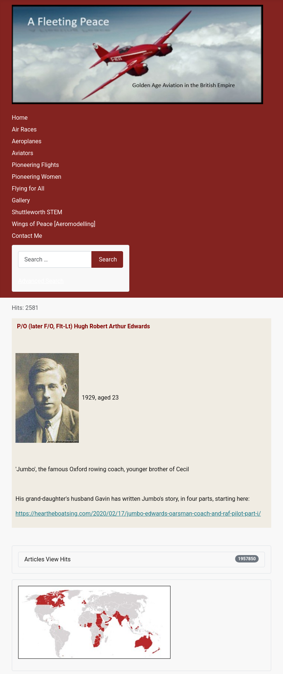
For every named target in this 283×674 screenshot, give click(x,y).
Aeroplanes (26, 141)
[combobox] (55, 259)
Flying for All (28, 188)
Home (20, 117)
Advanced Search (41, 280)
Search (108, 259)
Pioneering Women (36, 176)
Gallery (21, 200)
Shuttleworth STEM (37, 212)
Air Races (24, 129)
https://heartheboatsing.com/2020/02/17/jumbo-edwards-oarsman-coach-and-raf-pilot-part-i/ (138, 513)
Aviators (22, 153)
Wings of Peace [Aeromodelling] (53, 223)
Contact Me (27, 235)
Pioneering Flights (35, 164)
